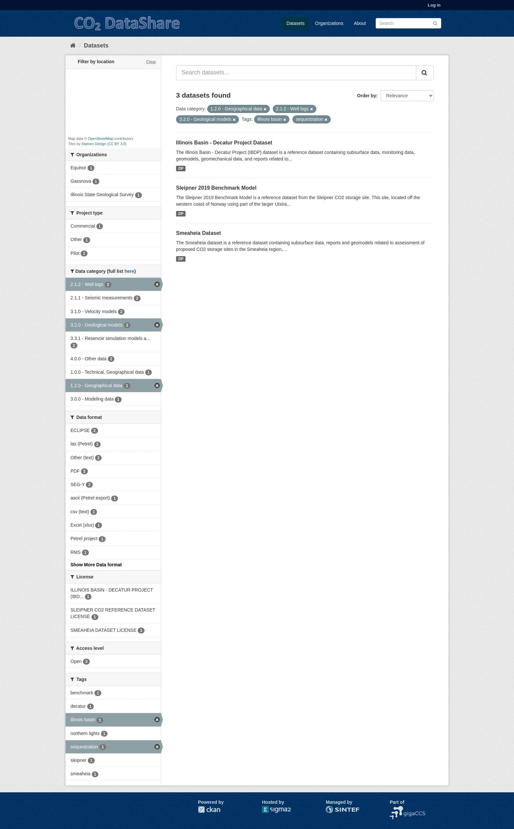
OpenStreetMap (100, 139)
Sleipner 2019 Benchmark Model (216, 188)
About (360, 23)
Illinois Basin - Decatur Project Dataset (224, 142)
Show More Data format (96, 564)
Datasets (296, 23)
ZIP (180, 168)
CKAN (209, 809)
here (129, 271)
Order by (366, 95)
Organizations (329, 23)
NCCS (396, 809)
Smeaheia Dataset (198, 233)
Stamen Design (94, 144)
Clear (151, 62)
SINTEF (334, 809)
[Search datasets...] (296, 72)
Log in (434, 5)
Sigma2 (281, 809)
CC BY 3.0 (117, 144)
